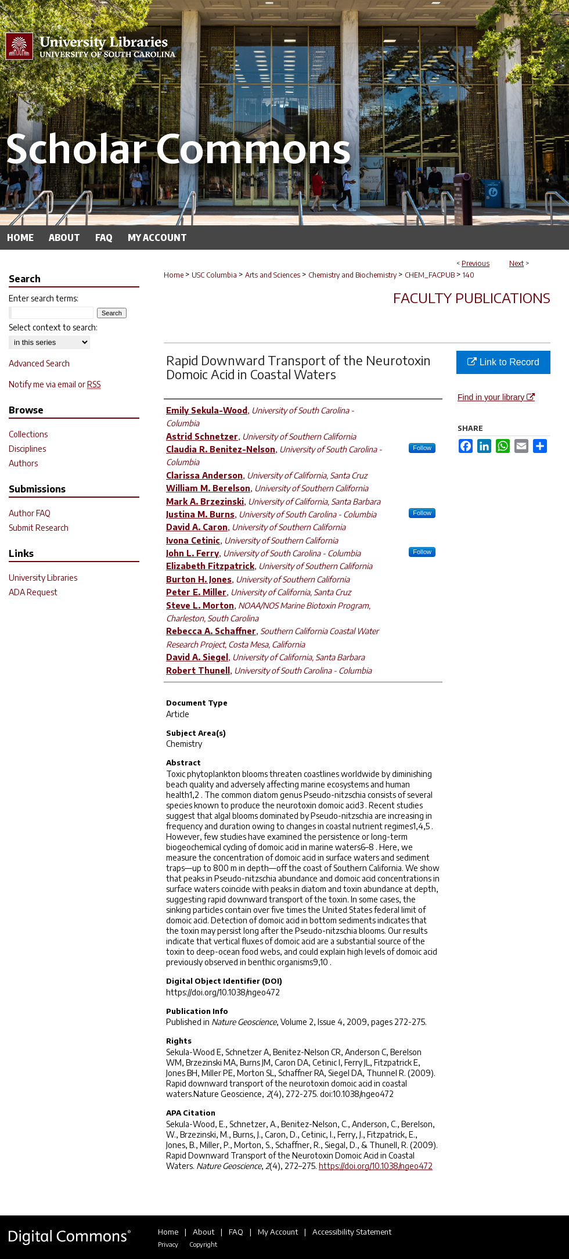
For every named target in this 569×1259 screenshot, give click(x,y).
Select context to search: (53, 327)
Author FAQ (30, 513)
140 (468, 275)
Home (173, 275)
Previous (475, 263)
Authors (23, 463)
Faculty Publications (471, 297)
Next (516, 263)
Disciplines (27, 449)
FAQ (236, 1231)
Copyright (203, 1244)
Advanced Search (39, 363)
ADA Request (33, 592)
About (203, 1231)
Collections (28, 434)
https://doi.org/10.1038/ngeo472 (376, 1166)
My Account (278, 1231)
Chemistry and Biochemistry (352, 275)
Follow (422, 447)
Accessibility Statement (351, 1231)
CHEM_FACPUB (430, 275)
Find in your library (496, 397)
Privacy (168, 1244)
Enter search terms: (43, 298)
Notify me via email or (54, 384)
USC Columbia (214, 275)
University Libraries (43, 577)
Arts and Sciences (272, 275)
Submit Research (39, 528)
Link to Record (503, 362)
